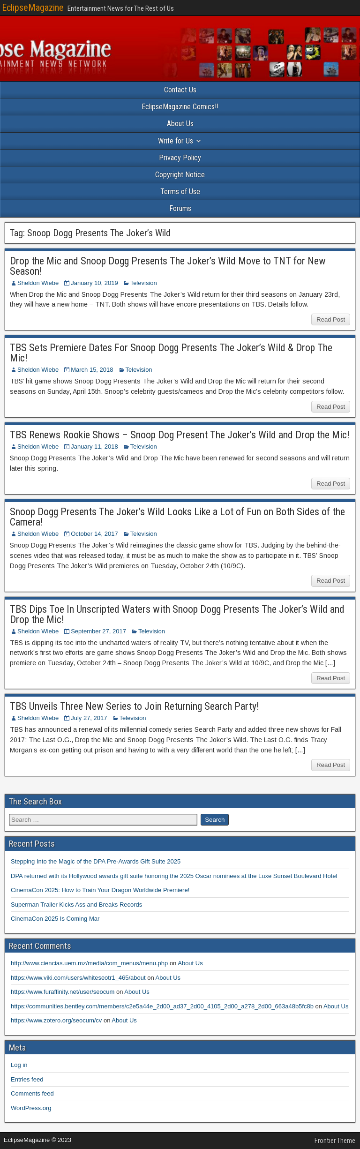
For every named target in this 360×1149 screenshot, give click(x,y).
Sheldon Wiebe (38, 282)
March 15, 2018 (92, 369)
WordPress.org (31, 1107)
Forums (180, 208)
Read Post (330, 319)
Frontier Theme (335, 1140)
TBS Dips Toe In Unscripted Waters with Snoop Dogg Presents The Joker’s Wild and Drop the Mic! (177, 614)
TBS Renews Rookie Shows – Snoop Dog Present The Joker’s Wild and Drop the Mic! (180, 435)
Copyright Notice (180, 174)
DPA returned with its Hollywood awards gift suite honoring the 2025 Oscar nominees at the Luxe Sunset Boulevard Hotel (174, 875)
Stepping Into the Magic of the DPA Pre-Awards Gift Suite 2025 (95, 861)
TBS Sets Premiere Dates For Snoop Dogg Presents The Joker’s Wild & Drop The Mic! (171, 353)
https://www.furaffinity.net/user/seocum (62, 991)
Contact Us (180, 89)
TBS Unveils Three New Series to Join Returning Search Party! (134, 706)
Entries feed (27, 1079)
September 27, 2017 (98, 631)
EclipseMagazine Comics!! (180, 106)
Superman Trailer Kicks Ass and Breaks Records (76, 904)
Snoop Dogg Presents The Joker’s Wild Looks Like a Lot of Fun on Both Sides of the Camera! (177, 517)
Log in (19, 1064)
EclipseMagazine (33, 7)
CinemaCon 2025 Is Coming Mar (55, 918)
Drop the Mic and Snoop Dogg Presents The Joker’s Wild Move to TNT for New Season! (168, 266)
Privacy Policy (180, 157)
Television (143, 282)
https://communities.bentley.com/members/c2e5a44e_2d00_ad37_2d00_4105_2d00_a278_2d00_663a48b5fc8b (162, 1006)
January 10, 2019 (94, 282)
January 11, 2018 (94, 446)
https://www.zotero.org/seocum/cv (56, 1020)
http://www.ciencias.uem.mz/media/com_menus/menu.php (89, 963)
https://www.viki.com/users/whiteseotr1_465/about (78, 977)
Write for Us (175, 140)
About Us (180, 123)
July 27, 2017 (89, 717)
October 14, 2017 (94, 533)
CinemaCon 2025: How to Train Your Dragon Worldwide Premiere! (100, 890)
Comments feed (32, 1093)
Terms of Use (180, 191)
